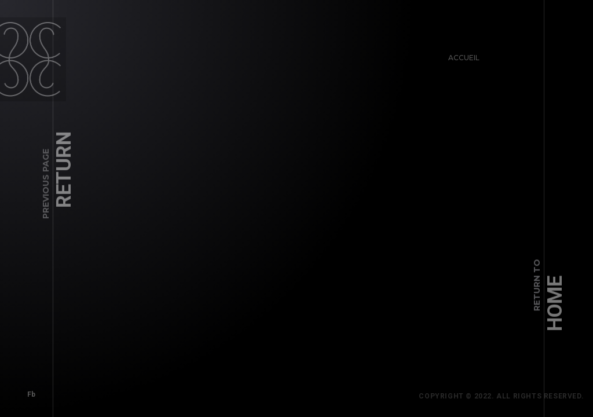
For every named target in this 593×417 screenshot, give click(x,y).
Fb (28, 391)
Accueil (460, 54)
